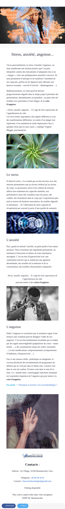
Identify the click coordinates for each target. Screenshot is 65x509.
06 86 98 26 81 (37, 478)
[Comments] (60, 506)
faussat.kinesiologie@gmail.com (36, 481)
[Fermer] (3, 3)
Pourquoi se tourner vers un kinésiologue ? (37, 385)
